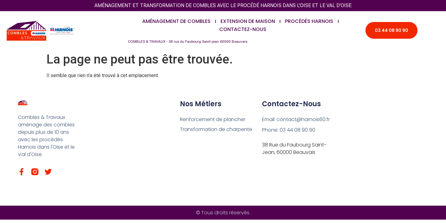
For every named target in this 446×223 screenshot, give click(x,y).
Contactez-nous (242, 29)
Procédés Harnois (309, 21)
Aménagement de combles (176, 21)
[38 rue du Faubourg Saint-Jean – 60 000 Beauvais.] (383, 144)
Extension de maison (248, 21)
